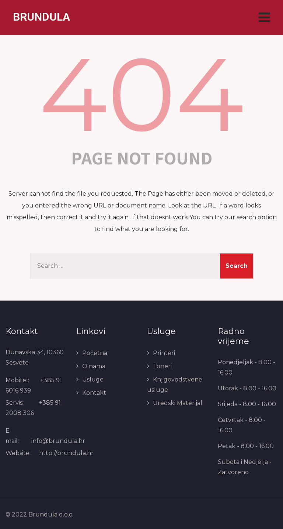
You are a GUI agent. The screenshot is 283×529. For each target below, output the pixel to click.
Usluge (93, 379)
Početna (94, 352)
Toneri (162, 366)
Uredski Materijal (177, 403)
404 (141, 94)
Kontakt (94, 392)
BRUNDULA (41, 16)
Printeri (164, 352)
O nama (93, 366)
